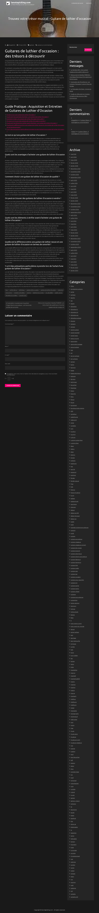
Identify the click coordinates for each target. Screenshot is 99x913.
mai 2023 (73, 259)
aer (72, 300)
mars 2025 (74, 195)
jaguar (73, 629)
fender (73, 478)
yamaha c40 (74, 897)
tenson (73, 841)
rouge (72, 795)
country (73, 434)
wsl (72, 891)
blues (72, 402)
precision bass (75, 772)
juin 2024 (73, 221)
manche (29, 292)
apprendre (74, 341)
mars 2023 (74, 264)
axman (73, 362)
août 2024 (74, 215)
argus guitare (75, 347)
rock (72, 786)
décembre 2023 (75, 238)
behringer (74, 382)
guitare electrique (76, 554)
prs (72, 775)
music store (74, 734)
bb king (73, 379)
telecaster (74, 839)
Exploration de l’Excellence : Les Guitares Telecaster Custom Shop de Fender (81, 84)
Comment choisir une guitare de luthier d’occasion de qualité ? (25, 119)
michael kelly (75, 713)
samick (73, 798)
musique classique (76, 743)
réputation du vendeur (11, 295)
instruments (9, 292)
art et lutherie (75, 356)
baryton (73, 367)
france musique (75, 492)
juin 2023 (73, 256)
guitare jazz (74, 571)
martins (73, 687)
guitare (32, 45)
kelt (72, 650)
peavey (73, 763)
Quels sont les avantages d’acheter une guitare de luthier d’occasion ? (28, 117)
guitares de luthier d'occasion (48, 290)
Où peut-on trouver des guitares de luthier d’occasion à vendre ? (26, 121)
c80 (72, 411)
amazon (73, 324)
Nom (7, 346)
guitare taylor (75, 588)
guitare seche (75, 586)
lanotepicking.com (21, 2)
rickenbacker (75, 783)
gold (72, 524)
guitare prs (74, 583)
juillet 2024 (74, 218)
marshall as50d (75, 679)
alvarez (73, 321)
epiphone (74, 463)
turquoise (74, 850)
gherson (73, 507)
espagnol (73, 472)
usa (72, 859)
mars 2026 (74, 160)
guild (72, 533)
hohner (73, 609)
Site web (7, 363)
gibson (73, 510)
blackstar (73, 388)
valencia (73, 862)
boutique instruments (77, 408)
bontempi (74, 405)
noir (72, 745)
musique (73, 737)
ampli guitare (75, 330)
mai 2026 (73, 154)
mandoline (74, 670)
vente (72, 868)
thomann (73, 844)
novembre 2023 (75, 241)
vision (72, 876)
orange (73, 748)
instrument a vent (76, 623)
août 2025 (74, 180)
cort (72, 428)
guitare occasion (76, 577)
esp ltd (73, 469)
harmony (73, 606)
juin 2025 (73, 186)
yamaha (73, 894)
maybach (73, 696)
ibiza (72, 618)
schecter (73, 804)
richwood (73, 780)
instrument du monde (77, 626)
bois (7, 290)
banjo (72, 364)
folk (72, 487)
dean (72, 446)
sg (71, 807)
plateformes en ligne (38, 292)
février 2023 (74, 267)
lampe (73, 661)
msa (72, 728)
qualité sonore (58, 292)
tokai (72, 847)
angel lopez (74, 335)
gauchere (74, 504)
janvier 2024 (74, 235)
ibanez (73, 615)
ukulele (73, 853)
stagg (72, 815)
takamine (73, 833)
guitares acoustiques (77, 597)
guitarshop (74, 600)
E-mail (7, 355)
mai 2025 (73, 189)
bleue (72, 399)
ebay (72, 452)
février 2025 (74, 198)
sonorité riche (22, 295)
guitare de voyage (76, 548)
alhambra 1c (74, 309)
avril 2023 (74, 262)
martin (73, 681)
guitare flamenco (76, 562)
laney (72, 664)
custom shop (75, 443)
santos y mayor (75, 801)
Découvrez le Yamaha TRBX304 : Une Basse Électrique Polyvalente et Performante (81, 77)
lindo (72, 667)
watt (72, 885)
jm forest (73, 644)
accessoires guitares (77, 289)
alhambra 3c (74, 312)
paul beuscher (75, 757)
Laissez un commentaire (44, 45)
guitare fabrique (76, 559)
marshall (73, 676)
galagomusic (74, 501)
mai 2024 (73, 224)
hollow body (74, 612)
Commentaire (9, 324)
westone (73, 888)
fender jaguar (75, 481)
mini (72, 722)
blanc (72, 391)
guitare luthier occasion (33, 290)
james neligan (75, 632)
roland (73, 792)
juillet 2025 (74, 183)
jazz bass (73, 638)
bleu (72, 396)
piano (72, 766)
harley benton (75, 603)
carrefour (74, 414)
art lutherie (74, 359)
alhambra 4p (74, 315)
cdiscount (74, 420)
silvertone (74, 809)
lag (72, 658)
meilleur (73, 699)
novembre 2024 (75, 206)
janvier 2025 (74, 200)
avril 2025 (74, 192)
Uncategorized (75, 856)
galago (73, 498)
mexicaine (74, 711)
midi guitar (74, 719)
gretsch (73, 530)
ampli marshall (75, 332)
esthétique (22, 290)
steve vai (73, 824)
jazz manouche (75, 641)
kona (72, 652)
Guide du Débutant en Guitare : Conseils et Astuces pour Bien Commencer (80, 96)
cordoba (73, 426)
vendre (73, 865)
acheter (73, 295)
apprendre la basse (76, 344)
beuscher (74, 385)
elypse (73, 458)
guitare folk (74, 565)
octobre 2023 (75, 244)
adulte (73, 298)
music (72, 731)
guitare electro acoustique (79, 556)
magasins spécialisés (19, 292)
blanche (73, 394)
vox (72, 879)
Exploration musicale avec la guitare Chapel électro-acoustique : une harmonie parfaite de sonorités (18, 305)
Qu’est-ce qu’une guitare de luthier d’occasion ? (21, 115)
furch (72, 495)
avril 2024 (74, 227)
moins (72, 725)
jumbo (73, 647)
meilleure (74, 702)
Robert (73, 131)
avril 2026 (74, 157)
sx (71, 830)
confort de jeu (13, 290)
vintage (73, 873)
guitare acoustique (76, 539)
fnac (72, 484)
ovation (73, 751)
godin (72, 522)
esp (72, 466)
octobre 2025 (75, 174)
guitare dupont (75, 551)
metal (72, 708)
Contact (89, 3)
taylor (72, 836)
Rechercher (73, 47)
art (71, 353)
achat (72, 292)
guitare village (75, 591)
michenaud (74, 716)
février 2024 (74, 232)
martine (73, 684)
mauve (73, 693)
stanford (73, 818)
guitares (73, 594)
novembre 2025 (75, 171)
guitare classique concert (78, 545)
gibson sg (73, 519)
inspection (60, 290)
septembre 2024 (76, 212)
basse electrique (76, 373)
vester (72, 871)
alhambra (73, 306)
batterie (73, 376)
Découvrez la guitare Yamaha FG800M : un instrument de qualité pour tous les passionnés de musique (51, 305)
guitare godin (75, 568)
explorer (73, 475)
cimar (72, 423)
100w (72, 286)
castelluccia (74, 417)
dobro (72, 449)
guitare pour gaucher (77, 580)
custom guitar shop (76, 440)
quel (72, 777)
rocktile (73, 789)
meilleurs (73, 705)
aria (72, 350)
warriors (73, 882)
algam (72, 303)
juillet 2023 (74, 253)
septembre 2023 (76, 247)
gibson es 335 (75, 513)
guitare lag (74, 574)
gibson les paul (75, 516)
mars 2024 (74, 230)
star (72, 821)
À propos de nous (77, 3)
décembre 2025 (75, 169)
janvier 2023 (74, 270)
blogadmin (12, 45)
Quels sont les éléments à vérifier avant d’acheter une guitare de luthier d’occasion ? (32, 123)
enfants (73, 460)
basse (72, 370)
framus (73, 490)
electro (73, 455)
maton (73, 690)
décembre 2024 (75, 203)
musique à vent (75, 740)
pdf (72, 760)
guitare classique (76, 542)
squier (72, 812)
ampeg (73, 327)
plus (72, 769)
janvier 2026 (74, 166)
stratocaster (74, 827)
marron (73, 673)
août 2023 (74, 250)
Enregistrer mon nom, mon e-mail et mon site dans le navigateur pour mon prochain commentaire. (32, 374)
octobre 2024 (75, 209)
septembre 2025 (76, 177)
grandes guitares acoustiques (79, 527)
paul (72, 754)
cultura (73, 437)
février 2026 (74, 163)
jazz (72, 635)
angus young (75, 338)
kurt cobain (74, 655)
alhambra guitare (76, 318)
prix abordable (49, 292)
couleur (73, 431)
